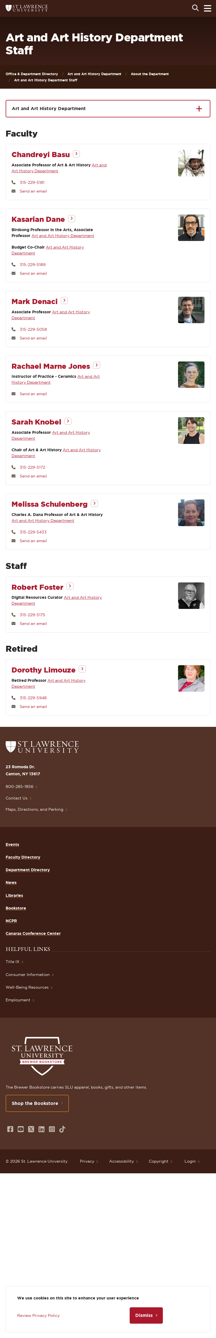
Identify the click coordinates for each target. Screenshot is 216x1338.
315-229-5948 (33, 698)
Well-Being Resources (27, 987)
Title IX (12, 961)
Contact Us (17, 798)
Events (12, 844)
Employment (18, 1000)
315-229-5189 (33, 264)
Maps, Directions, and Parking (34, 809)
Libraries (14, 895)
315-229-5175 (32, 615)
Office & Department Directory (32, 74)
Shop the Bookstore (35, 1103)
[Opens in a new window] (10, 1129)
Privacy (87, 1161)
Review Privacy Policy (38, 1315)
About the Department (150, 74)
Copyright (158, 1161)
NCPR (11, 921)
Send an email (33, 191)
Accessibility (121, 1161)
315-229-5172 (32, 467)
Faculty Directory (23, 857)
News (11, 882)
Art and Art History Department (94, 74)
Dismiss (144, 1315)
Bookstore (16, 908)
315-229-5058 (33, 329)
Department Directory (28, 870)
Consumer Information (28, 974)
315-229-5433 (33, 532)
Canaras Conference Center (33, 933)
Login (190, 1161)
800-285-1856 (19, 786)
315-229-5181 (32, 182)
